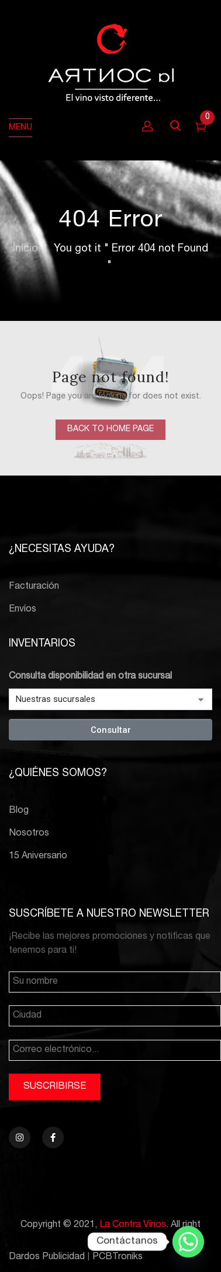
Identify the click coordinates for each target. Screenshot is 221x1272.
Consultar (111, 730)
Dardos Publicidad (47, 1257)
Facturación (34, 587)
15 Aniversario (38, 856)
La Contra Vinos (132, 1225)
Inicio (25, 249)
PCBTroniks (117, 1257)
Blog (19, 811)
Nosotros (29, 833)
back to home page (110, 429)
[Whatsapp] (188, 1241)
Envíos (22, 609)
